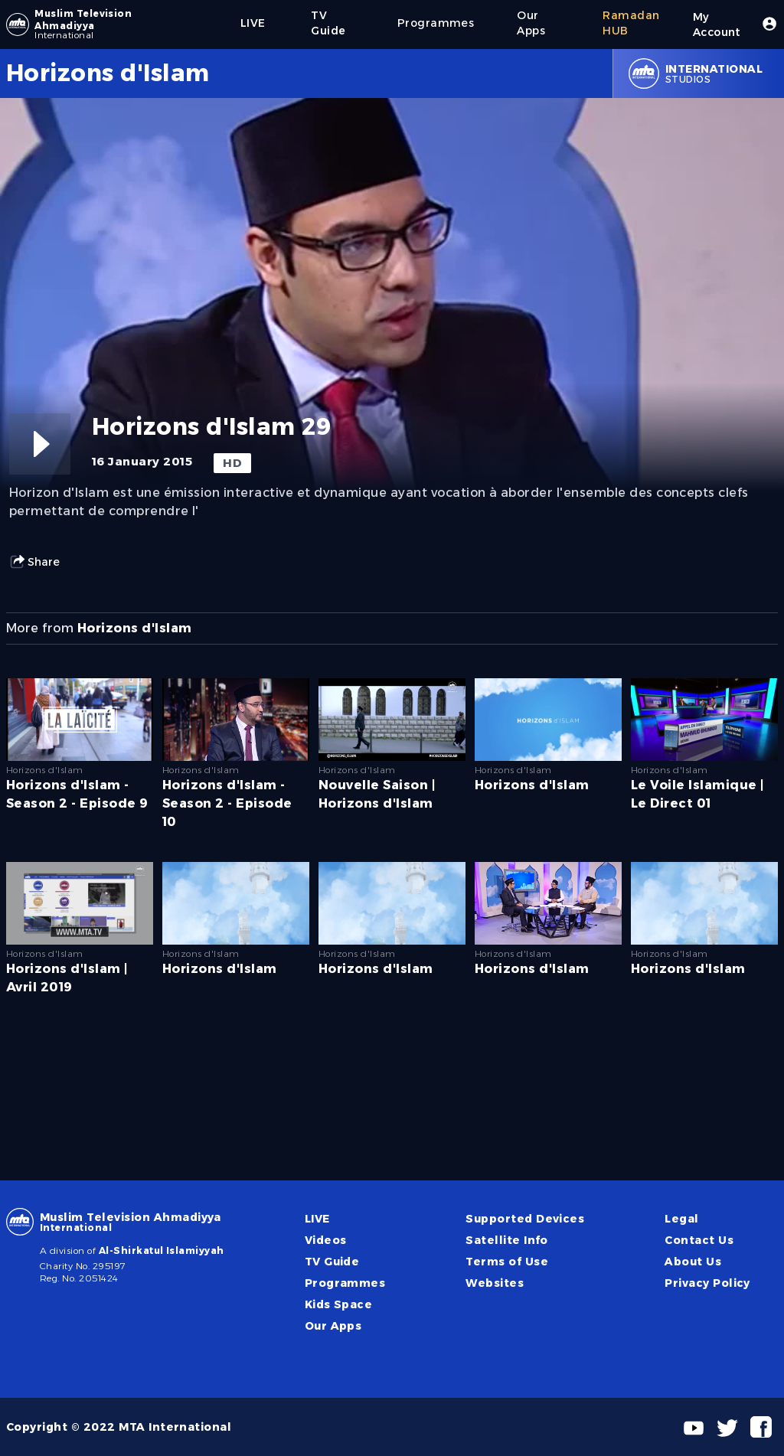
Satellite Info (507, 1240)
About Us (693, 1261)
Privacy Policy (707, 1283)
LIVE (317, 1219)
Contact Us (699, 1240)
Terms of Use (507, 1261)
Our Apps (333, 1326)
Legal (681, 1219)
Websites (495, 1283)
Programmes (345, 1283)
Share (34, 562)
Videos (326, 1240)
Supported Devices (525, 1219)
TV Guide (332, 1261)
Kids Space (339, 1304)
